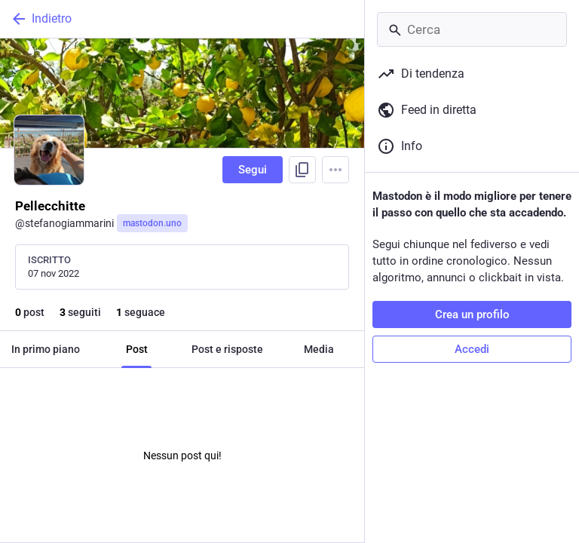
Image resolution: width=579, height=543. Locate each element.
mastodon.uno (152, 223)
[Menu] (335, 169)
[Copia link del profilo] (302, 169)
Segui (252, 169)
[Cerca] (472, 29)
